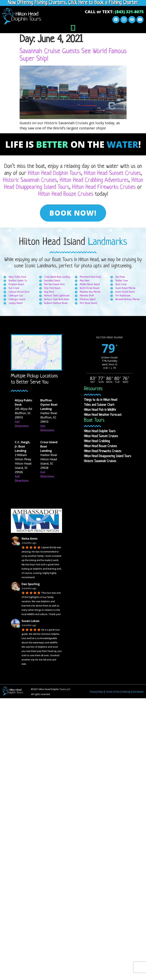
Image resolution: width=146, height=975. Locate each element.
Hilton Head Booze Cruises (65, 194)
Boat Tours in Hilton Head (75, 260)
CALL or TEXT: (114, 11)
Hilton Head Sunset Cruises (112, 173)
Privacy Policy (96, 691)
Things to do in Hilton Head (100, 400)
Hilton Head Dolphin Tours (54, 173)
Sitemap (126, 691)
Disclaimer (138, 691)
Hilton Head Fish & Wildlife (100, 410)
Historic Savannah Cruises (30, 180)
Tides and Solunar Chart (99, 405)
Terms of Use (113, 691)
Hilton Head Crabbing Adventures (94, 180)
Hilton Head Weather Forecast (103, 415)
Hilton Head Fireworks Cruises (104, 187)
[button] (73, 27)
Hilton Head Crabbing (97, 441)
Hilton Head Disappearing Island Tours (107, 456)
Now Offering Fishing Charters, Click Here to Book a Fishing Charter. (73, 3)
